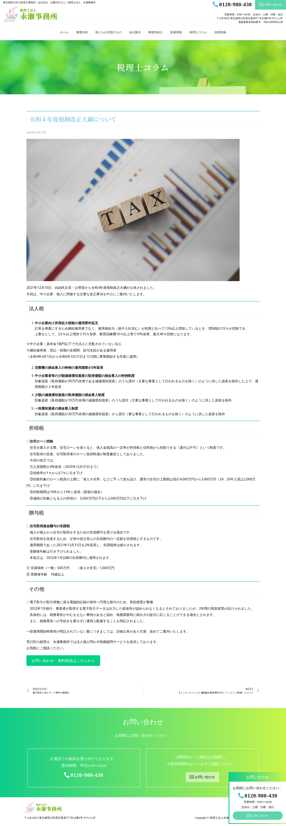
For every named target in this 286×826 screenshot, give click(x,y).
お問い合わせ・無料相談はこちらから (63, 660)
